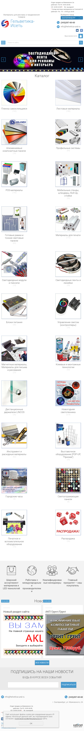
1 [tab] (62, 68)
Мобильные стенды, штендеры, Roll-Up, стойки (68, 193)
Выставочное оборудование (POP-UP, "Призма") (68, 454)
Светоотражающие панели (68, 498)
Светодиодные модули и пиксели (14, 281)
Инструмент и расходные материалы (14, 453)
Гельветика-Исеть (23, 23)
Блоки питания (14, 322)
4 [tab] (74, 68)
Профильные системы (68, 148)
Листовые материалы (68, 108)
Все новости (42, 663)
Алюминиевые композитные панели (14, 149)
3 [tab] (70, 68)
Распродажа (68, 538)
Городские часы (14, 496)
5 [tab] (78, 68)
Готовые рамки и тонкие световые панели (14, 238)
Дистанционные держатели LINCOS (14, 410)
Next (80, 59)
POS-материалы (14, 190)
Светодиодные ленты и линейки (68, 281)
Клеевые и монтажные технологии (68, 366)
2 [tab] (66, 68)
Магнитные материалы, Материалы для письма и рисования (14, 367)
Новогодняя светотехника (68, 410)
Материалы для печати (68, 235)
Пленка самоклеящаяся (14, 108)
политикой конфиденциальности (28, 719)
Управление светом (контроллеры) (68, 323)
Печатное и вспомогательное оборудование (14, 541)
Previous (3, 59)
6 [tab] (82, 68)
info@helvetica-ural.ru (70, 26)
